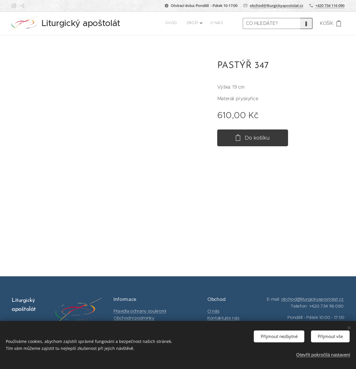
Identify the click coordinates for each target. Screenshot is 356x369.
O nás (213, 310)
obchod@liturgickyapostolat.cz (276, 5)
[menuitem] (203, 23)
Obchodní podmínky (134, 318)
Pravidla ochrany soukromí (140, 310)
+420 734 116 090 (329, 5)
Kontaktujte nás (223, 318)
